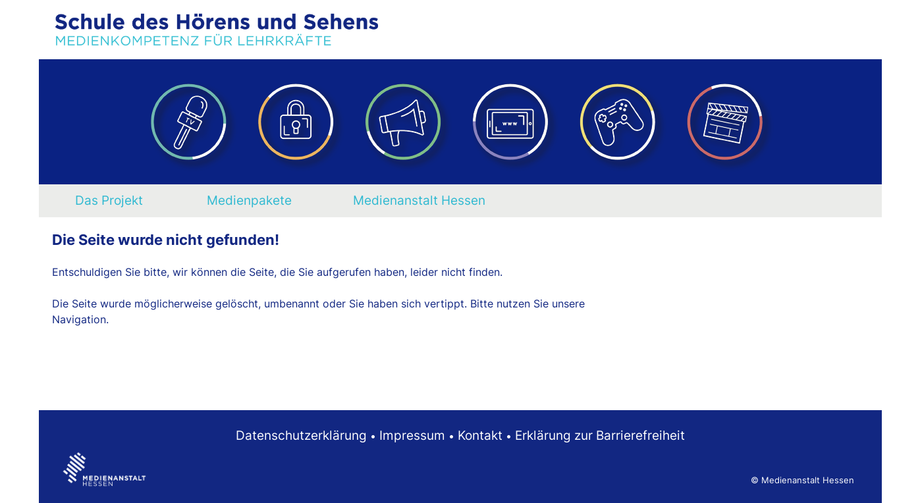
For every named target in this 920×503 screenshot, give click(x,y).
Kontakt (480, 435)
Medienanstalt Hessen (419, 200)
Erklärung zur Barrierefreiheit (600, 435)
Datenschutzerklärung (301, 435)
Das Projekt (109, 200)
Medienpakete (249, 200)
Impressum (412, 435)
